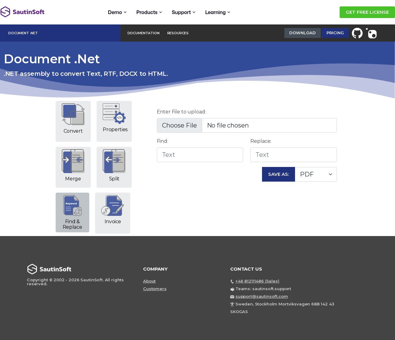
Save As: (278, 174)
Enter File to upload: (181, 112)
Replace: (260, 141)
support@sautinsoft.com (261, 296)
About (149, 281)
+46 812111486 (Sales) (257, 281)
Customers (155, 288)
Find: (162, 141)
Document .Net (23, 33)
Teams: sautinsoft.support (263, 288)
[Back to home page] (43, 11)
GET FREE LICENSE (367, 12)
